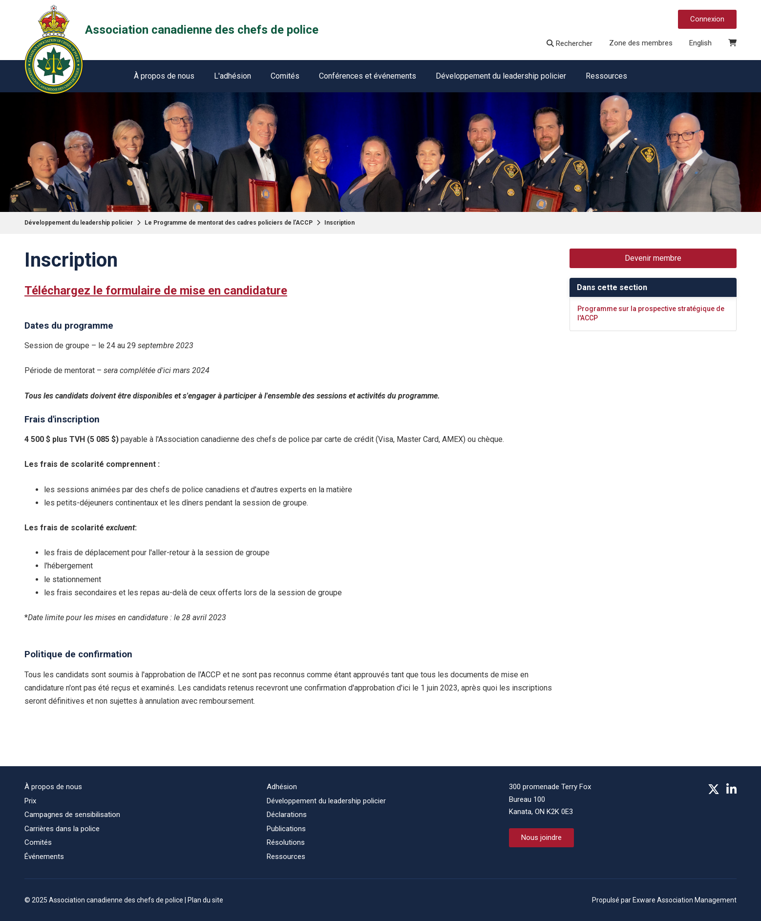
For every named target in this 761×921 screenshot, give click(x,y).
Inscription (339, 222)
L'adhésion (232, 76)
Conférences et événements (367, 76)
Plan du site (205, 900)
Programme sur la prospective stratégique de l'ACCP (650, 313)
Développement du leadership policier (501, 76)
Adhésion (282, 786)
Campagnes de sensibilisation (72, 814)
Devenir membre (653, 258)
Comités (285, 76)
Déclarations (287, 814)
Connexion (707, 19)
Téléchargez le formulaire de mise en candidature (155, 290)
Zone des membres (641, 43)
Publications (286, 828)
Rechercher (569, 43)
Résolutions (286, 842)
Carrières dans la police (62, 828)
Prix (30, 800)
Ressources (606, 76)
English (700, 43)
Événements (44, 856)
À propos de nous (164, 76)
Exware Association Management (685, 900)
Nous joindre (541, 837)
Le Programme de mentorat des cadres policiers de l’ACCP (229, 222)
